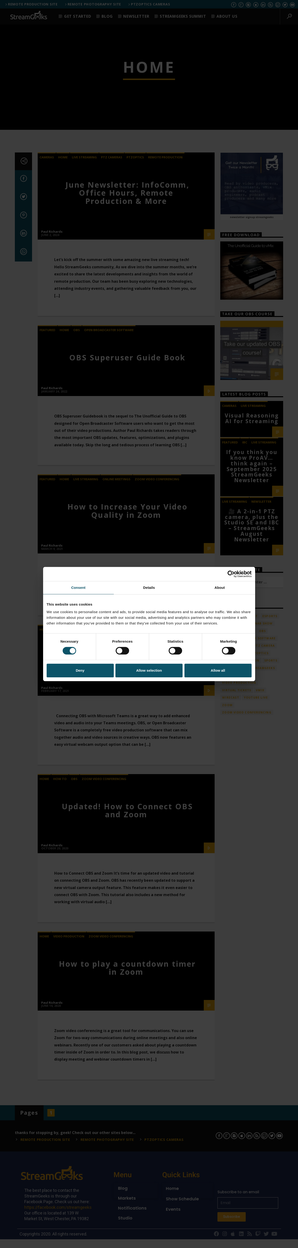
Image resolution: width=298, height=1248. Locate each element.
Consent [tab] (78, 588)
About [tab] (220, 588)
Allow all (218, 670)
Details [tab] (149, 588)
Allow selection (149, 670)
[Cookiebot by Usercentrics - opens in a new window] (231, 574)
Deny (80, 670)
